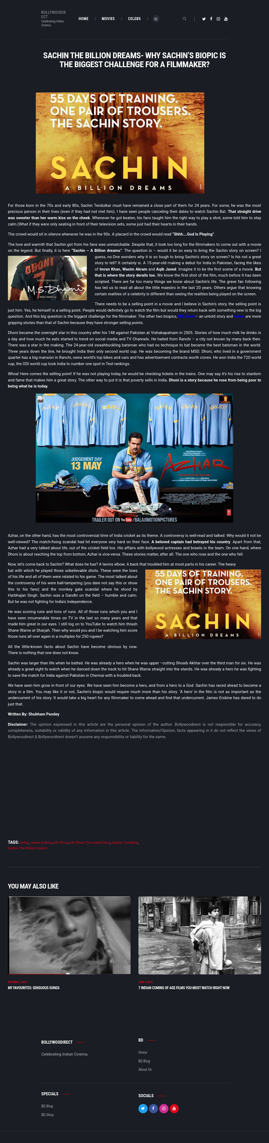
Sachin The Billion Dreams (28, 848)
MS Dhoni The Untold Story (90, 843)
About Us (145, 1070)
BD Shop (47, 1115)
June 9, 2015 (145, 983)
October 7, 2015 (17, 983)
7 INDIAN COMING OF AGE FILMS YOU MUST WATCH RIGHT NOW (184, 989)
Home (142, 1053)
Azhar (239, 316)
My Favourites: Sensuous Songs (33, 989)
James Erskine (41, 843)
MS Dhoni (186, 316)
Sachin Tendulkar (125, 843)
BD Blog (144, 1062)
